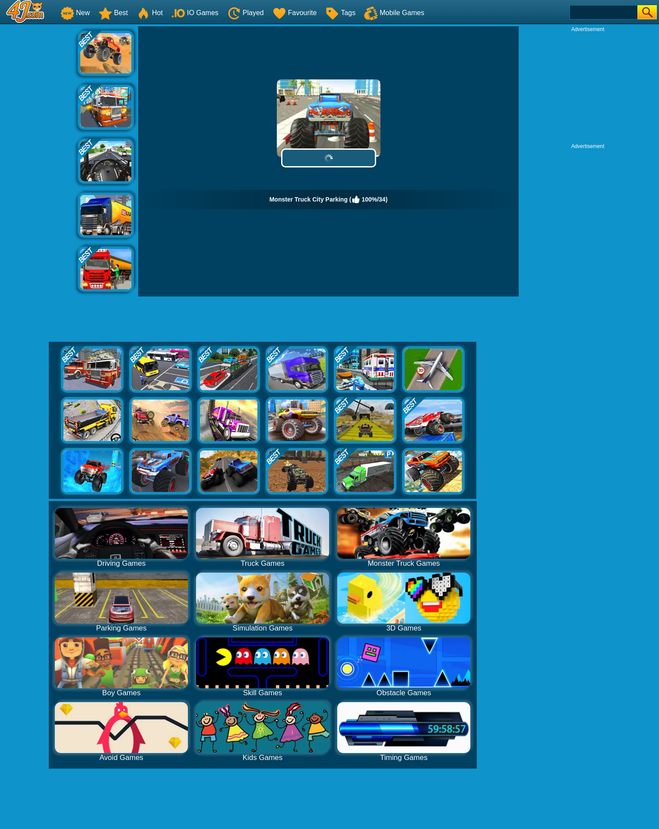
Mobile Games (394, 12)
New (75, 12)
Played (245, 12)
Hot (149, 12)
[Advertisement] (38, 155)
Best (113, 12)
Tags (340, 12)
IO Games (195, 12)
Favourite (294, 12)
